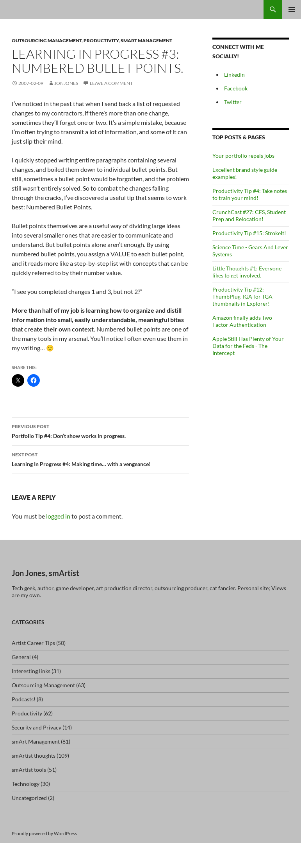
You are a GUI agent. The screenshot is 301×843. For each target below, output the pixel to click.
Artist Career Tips (33, 642)
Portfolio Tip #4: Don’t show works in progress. (100, 430)
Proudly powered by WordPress (44, 833)
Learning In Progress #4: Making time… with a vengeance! (100, 458)
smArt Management (146, 40)
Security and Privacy (36, 727)
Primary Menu (291, 9)
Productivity (101, 40)
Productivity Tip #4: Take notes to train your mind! (249, 194)
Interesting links (31, 671)
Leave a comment (111, 83)
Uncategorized (29, 797)
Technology (25, 783)
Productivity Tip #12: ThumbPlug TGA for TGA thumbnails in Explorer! (242, 296)
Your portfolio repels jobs (243, 155)
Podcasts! (24, 699)
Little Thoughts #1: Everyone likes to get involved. (246, 272)
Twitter (233, 102)
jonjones (66, 83)
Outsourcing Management (47, 40)
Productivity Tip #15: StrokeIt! (249, 233)
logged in (58, 516)
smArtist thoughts (33, 755)
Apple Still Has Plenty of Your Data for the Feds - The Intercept (248, 345)
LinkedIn (234, 74)
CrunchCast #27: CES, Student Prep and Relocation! (249, 215)
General (21, 657)
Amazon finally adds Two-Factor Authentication (243, 321)
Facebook (236, 88)
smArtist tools (29, 769)
